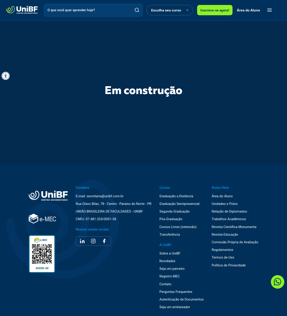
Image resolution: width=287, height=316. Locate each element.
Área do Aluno (248, 10)
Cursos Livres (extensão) (178, 227)
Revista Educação (225, 234)
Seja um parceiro (172, 268)
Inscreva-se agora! (214, 10)
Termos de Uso (223, 257)
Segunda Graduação (174, 211)
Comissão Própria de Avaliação (235, 242)
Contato (165, 284)
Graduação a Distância (176, 196)
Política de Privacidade (229, 265)
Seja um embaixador (174, 307)
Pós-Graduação (170, 219)
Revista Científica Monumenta (234, 227)
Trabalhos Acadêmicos (229, 219)
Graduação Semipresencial (179, 204)
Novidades (167, 261)
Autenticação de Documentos (181, 299)
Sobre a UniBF (169, 253)
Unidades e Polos (225, 204)
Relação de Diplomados (229, 211)
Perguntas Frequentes (175, 292)
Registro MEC (169, 276)
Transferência (169, 234)
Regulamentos (222, 250)
